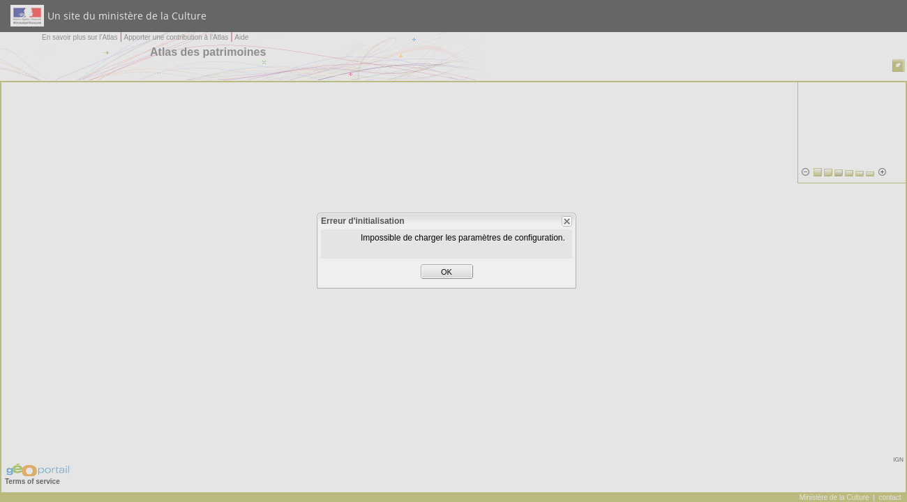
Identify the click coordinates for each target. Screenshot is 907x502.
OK (446, 272)
